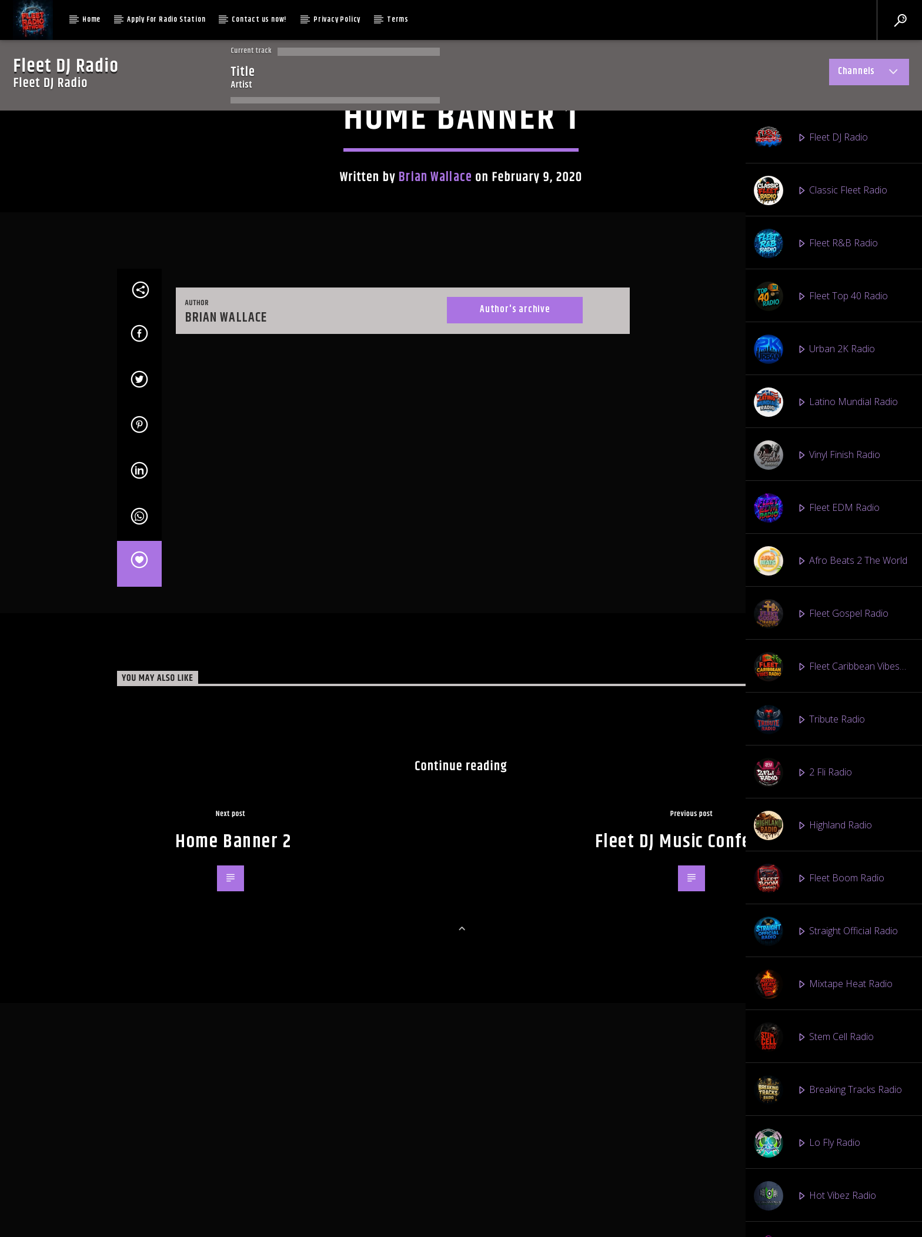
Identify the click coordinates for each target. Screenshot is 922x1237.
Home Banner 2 (233, 1219)
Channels (869, 73)
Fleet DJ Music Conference (694, 1219)
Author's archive (515, 687)
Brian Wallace (435, 387)
